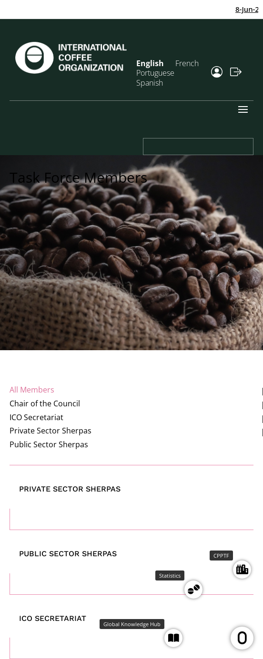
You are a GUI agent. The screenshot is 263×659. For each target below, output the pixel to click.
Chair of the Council (45, 403)
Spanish (149, 83)
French (187, 63)
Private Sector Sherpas (50, 430)
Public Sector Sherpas (49, 444)
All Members (32, 389)
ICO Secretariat (36, 417)
